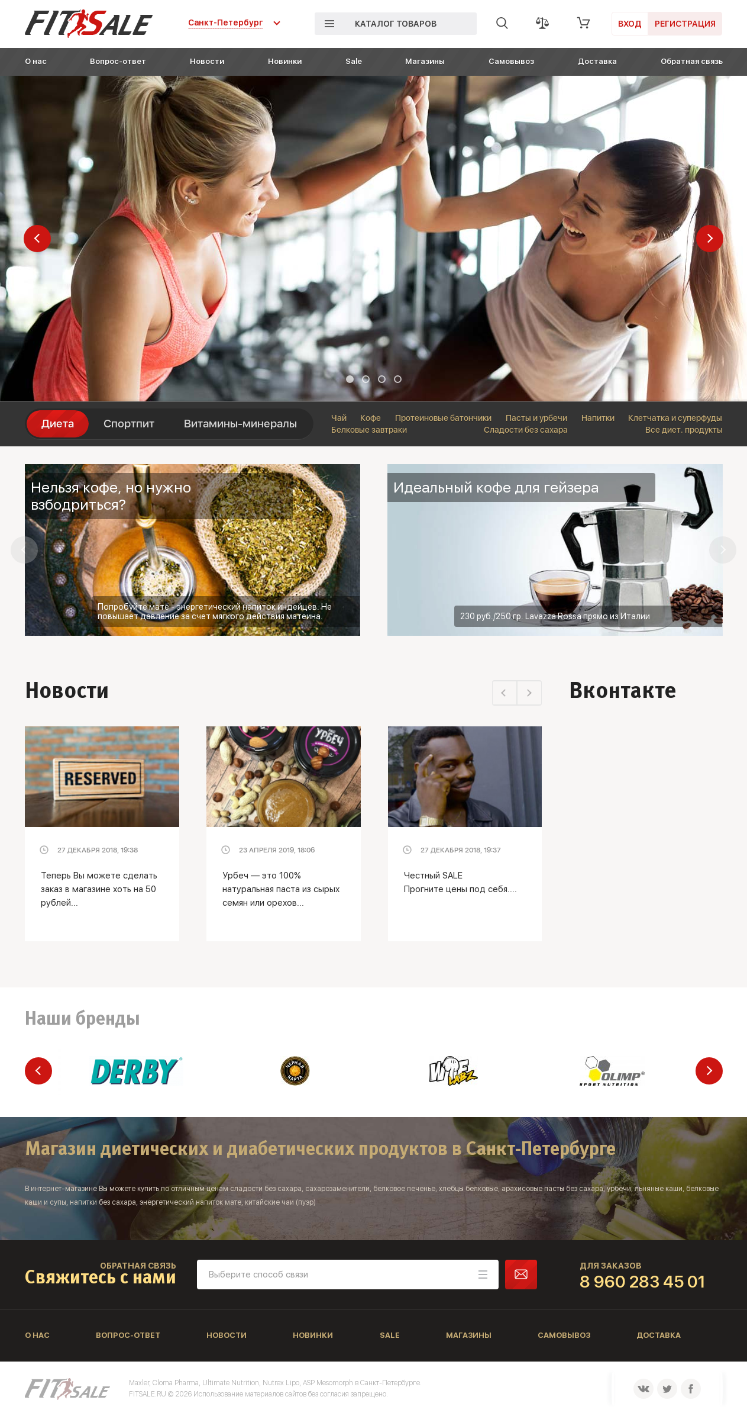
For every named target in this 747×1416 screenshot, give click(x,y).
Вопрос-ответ (118, 61)
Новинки (285, 61)
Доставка (597, 61)
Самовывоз (511, 61)
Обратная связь (692, 61)
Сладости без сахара (526, 430)
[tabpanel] (373, 238)
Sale (353, 61)
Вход (630, 23)
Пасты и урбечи (536, 418)
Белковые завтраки (369, 430)
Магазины (425, 61)
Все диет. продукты (684, 430)
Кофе (370, 418)
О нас (36, 61)
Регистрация (685, 23)
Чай (339, 418)
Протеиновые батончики (443, 418)
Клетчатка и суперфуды (675, 418)
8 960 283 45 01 (643, 1282)
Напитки (598, 418)
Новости (207, 61)
